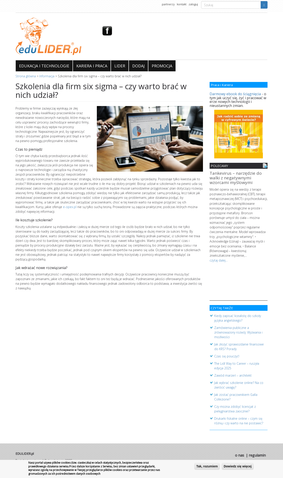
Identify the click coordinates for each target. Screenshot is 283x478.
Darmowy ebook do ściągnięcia (235, 93)
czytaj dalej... (218, 259)
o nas (239, 453)
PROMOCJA (162, 65)
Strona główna (25, 76)
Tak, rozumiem (207, 467)
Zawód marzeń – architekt (233, 373)
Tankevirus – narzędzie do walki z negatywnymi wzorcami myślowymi (236, 178)
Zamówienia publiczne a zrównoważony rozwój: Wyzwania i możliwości (238, 330)
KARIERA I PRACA (91, 65)
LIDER (119, 65)
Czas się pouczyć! (226, 354)
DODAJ (138, 65)
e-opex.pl (69, 207)
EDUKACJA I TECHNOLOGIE (44, 65)
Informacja (46, 76)
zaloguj (193, 4)
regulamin (257, 453)
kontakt (181, 4)
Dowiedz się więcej (238, 467)
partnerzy (168, 4)
